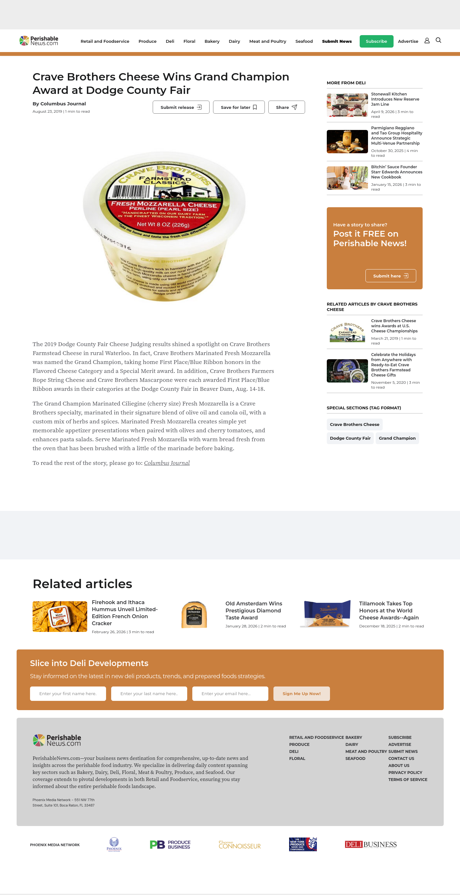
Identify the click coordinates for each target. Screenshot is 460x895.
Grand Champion (397, 438)
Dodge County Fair (350, 438)
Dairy (234, 41)
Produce (148, 41)
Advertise (408, 41)
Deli (170, 41)
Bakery (211, 41)
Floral (189, 41)
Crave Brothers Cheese (354, 424)
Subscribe (376, 41)
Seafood (304, 41)
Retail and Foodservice (105, 41)
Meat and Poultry (267, 41)
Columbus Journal (63, 104)
